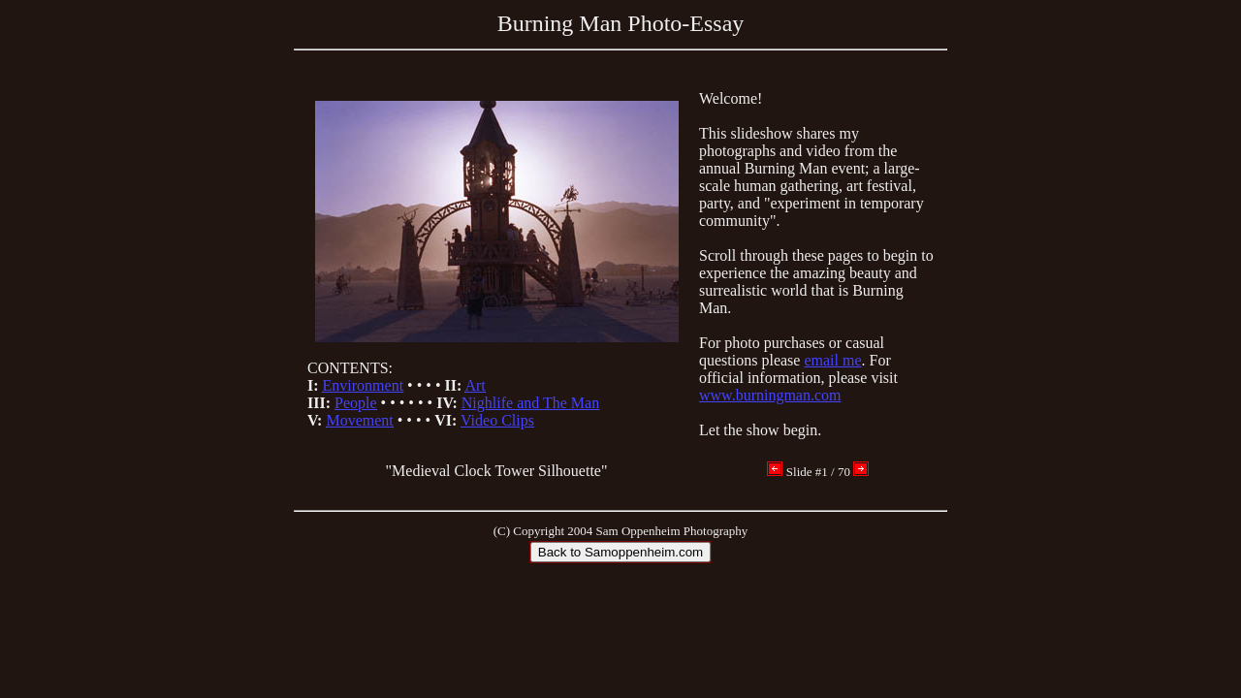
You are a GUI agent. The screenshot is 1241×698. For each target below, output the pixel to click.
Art (474, 385)
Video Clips (497, 420)
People (355, 403)
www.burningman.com (770, 395)
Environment (363, 385)
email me (832, 360)
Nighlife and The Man (530, 403)
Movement (359, 420)
